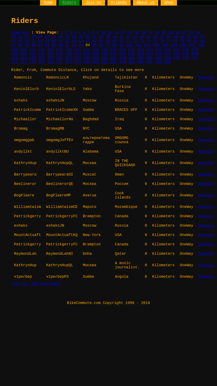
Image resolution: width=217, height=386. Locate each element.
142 (122, 54)
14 (130, 32)
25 (13, 37)
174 (32, 62)
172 (14, 62)
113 (50, 49)
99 (121, 45)
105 (174, 45)
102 (147, 45)
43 (135, 37)
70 (121, 41)
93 (81, 45)
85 (27, 45)
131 (23, 54)
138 (86, 54)
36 (87, 37)
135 (59, 54)
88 (47, 45)
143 (131, 54)
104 (165, 45)
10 (103, 32)
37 (94, 37)
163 (122, 58)
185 (131, 62)
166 (149, 58)
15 (137, 32)
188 (158, 62)
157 (68, 58)
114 (59, 49)
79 (182, 41)
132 (32, 54)
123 (140, 49)
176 (50, 62)
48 (168, 37)
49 (175, 37)
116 (77, 49)
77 (168, 41)
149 (185, 54)
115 (68, 49)
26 (20, 37)
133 (41, 54)
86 (33, 45)
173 (23, 62)
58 (40, 41)
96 (101, 45)
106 (183, 45)
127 (176, 49)
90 (61, 45)
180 (86, 62)
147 (167, 54)
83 (13, 45)
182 (104, 62)
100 (129, 45)
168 (167, 58)
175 (41, 62)
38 (101, 37)
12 (117, 32)
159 (86, 58)
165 (140, 58)
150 (194, 54)
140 (104, 54)
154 (41, 58)
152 (23, 58)
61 (61, 41)
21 (177, 32)
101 (138, 45)
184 (122, 62)
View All (20, 32)
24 (198, 32)
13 (123, 32)
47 (162, 37)
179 (77, 62)
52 (195, 37)
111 (32, 49)
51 (189, 37)
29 (40, 37)
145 (149, 54)
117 (86, 49)
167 (158, 58)
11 (110, 32)
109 (14, 49)
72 (135, 41)
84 (20, 45)
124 (149, 49)
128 (185, 49)
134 (50, 54)
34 (74, 37)
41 (121, 37)
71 (128, 41)
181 (95, 62)
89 (54, 45)
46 (155, 37)
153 (32, 58)
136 (68, 54)
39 (108, 37)
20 (171, 32)
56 (27, 41)
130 (14, 54)
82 (202, 41)
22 (184, 32)
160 (95, 58)
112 (41, 49)
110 (23, 49)
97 (108, 45)
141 (113, 54)
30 (47, 37)
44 (141, 37)
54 (13, 41)
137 (77, 54)
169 (176, 58)
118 (95, 49)
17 (150, 32)
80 (189, 41)
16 (144, 32)
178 (68, 62)
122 (131, 49)
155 (50, 58)
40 (114, 37)
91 (67, 45)
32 (61, 37)
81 (195, 41)
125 (158, 49)
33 (67, 37)
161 (104, 58)
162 (113, 58)
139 (95, 54)
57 (33, 41)
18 (157, 32)
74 (148, 41)
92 (74, 45)
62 (67, 41)
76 (162, 41)
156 (59, 58)
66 (94, 41)
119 (104, 49)
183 (113, 62)
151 (14, 58)
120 (113, 49)
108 (201, 45)
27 (27, 37)
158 (77, 58)
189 (167, 62)
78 (175, 41)
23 (191, 32)
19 (164, 32)
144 (140, 54)
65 (87, 41)
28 (33, 37)
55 (20, 41)
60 (54, 41)
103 (156, 45)
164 (131, 58)
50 (182, 37)
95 (94, 45)
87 (40, 45)
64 (81, 41)
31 (54, 37)
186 (140, 62)
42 (128, 37)
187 (149, 62)
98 (114, 45)
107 (192, 45)
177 (59, 62)
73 (141, 41)
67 (101, 41)
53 (202, 37)
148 (176, 54)
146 (158, 54)
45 (148, 37)
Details (206, 77)
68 (108, 41)
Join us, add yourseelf (36, 284)
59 (47, 41)
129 (194, 49)
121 (122, 49)
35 (81, 37)
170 (185, 58)
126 (167, 49)
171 (194, 58)
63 (74, 41)
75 (155, 41)
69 (114, 41)
